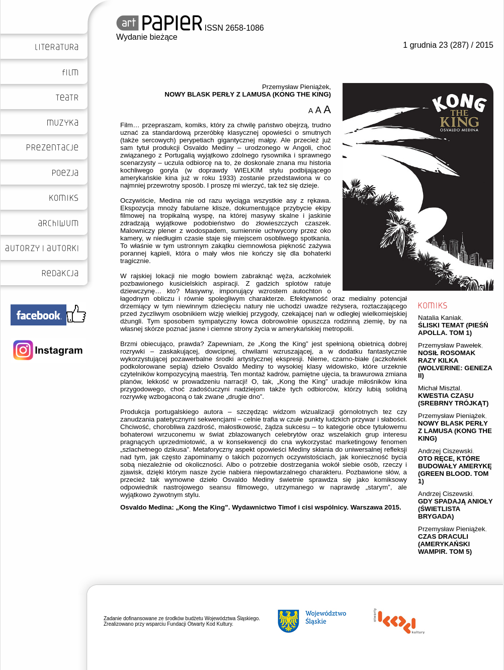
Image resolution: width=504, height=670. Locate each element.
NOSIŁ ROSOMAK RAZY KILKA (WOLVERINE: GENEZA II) (455, 364)
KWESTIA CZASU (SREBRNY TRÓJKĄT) (453, 399)
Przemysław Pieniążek (451, 416)
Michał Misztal (439, 388)
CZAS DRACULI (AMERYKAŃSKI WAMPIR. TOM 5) (445, 544)
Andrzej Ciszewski (445, 451)
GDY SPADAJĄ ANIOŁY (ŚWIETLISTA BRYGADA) (455, 508)
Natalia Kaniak (439, 317)
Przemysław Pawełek (449, 345)
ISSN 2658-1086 (190, 28)
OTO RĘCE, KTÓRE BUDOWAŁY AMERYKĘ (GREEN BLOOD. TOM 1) (455, 470)
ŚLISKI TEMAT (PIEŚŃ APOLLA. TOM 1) (453, 329)
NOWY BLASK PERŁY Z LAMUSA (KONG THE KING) (455, 431)
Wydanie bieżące (147, 37)
